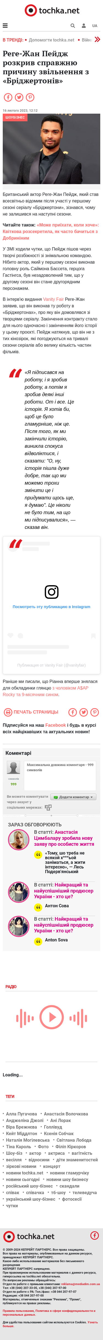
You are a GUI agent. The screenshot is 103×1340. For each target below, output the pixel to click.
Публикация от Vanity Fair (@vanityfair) (51, 665)
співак (12, 1192)
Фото (43, 1146)
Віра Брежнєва (21, 1127)
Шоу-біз (14, 1153)
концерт (51, 1166)
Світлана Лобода (74, 1140)
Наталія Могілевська (28, 1140)
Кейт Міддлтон (21, 1133)
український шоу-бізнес (30, 1199)
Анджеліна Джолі (24, 1120)
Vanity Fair (53, 299)
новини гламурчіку (69, 1173)
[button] (83, 25)
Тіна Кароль (18, 1146)
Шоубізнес (15, 117)
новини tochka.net (24, 1173)
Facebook (55, 725)
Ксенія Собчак (59, 1133)
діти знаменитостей (77, 1159)
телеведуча (85, 1192)
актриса (56, 1153)
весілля (14, 1159)
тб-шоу (58, 1192)
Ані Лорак (60, 1120)
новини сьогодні (23, 1179)
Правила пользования (18, 1311)
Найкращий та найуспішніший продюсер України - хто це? (63, 890)
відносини (39, 1159)
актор (35, 1153)
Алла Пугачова (21, 1114)
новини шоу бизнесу (67, 1179)
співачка (35, 1192)
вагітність (82, 1153)
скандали (69, 1186)
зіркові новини (21, 1166)
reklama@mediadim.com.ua (80, 1284)
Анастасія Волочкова (66, 1114)
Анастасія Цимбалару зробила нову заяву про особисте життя (64, 838)
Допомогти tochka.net (52, 40)
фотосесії (72, 1199)
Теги (10, 1096)
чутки (12, 1205)
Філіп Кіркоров (70, 1146)
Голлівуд (53, 1127)
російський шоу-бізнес (29, 1186)
